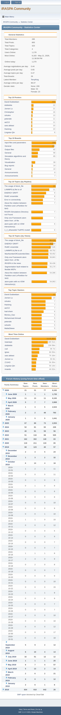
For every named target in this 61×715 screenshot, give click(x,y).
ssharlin (7, 325)
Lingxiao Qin (9, 132)
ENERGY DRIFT (11, 193)
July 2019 (12, 657)
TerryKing (35, 80)
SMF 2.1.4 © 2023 (24, 712)
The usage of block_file (13, 186)
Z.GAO (7, 362)
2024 (7, 427)
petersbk (7, 119)
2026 (7, 390)
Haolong (7, 129)
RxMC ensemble (11, 196)
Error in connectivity (12, 200)
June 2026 (12, 394)
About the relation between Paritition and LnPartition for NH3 (15, 206)
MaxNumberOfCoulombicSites (17, 254)
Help (20, 709)
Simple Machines (37, 712)
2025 (7, 423)
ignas (7, 352)
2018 (7, 690)
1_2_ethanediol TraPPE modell (17, 230)
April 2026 (12, 402)
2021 (7, 439)
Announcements (11, 172)
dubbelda (8, 105)
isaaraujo (8, 342)
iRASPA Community (16, 8)
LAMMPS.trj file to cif (13, 189)
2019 (7, 447)
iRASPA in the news (13, 263)
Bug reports (9, 166)
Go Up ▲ (39, 709)
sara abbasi (9, 126)
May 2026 (12, 398)
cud (6, 349)
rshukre (7, 115)
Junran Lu (8, 109)
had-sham (8, 311)
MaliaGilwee (9, 328)
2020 (7, 443)
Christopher (9, 112)
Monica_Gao (9, 315)
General (8, 146)
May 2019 (12, 665)
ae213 (7, 122)
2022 (7, 435)
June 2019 (12, 661)
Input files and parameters (15, 143)
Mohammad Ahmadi (12, 318)
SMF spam (21, 695)
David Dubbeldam (11, 102)
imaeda (8, 369)
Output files (9, 149)
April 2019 (12, 669)
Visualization (10, 162)
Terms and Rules (29, 709)
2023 (7, 431)
